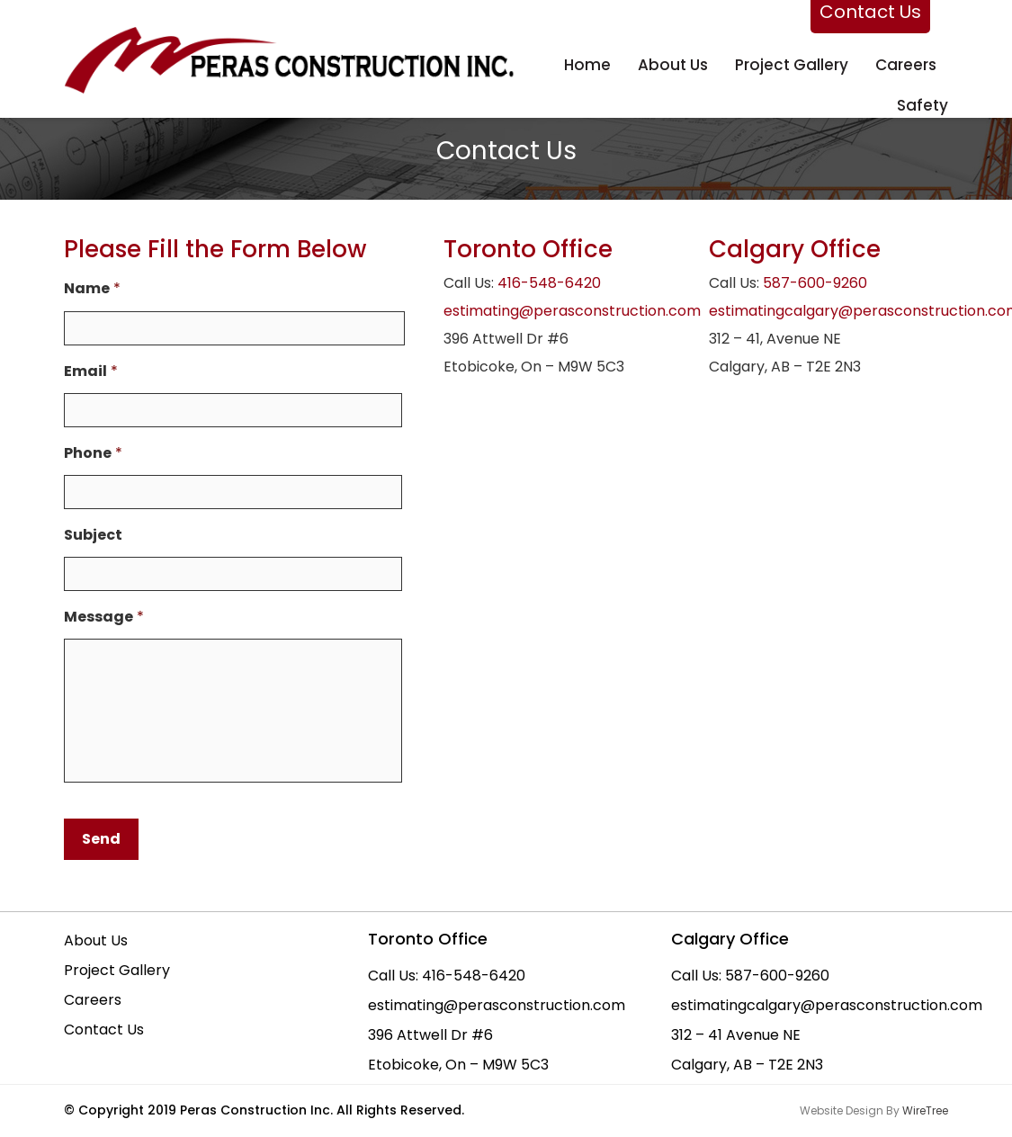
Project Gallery (791, 65)
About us (673, 65)
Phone (93, 453)
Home (587, 65)
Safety (922, 105)
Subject (93, 535)
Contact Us (104, 1029)
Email (91, 372)
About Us (96, 940)
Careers (905, 65)
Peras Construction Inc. (258, 1110)
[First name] (234, 328)
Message (104, 617)
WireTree (925, 1110)
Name (92, 289)
